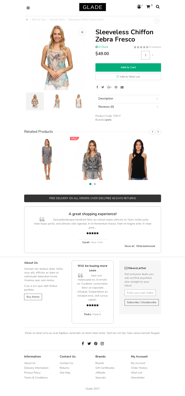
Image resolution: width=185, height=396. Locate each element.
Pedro (87, 314)
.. (95, 227)
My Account (138, 363)
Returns (64, 368)
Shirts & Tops (39, 19)
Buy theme (33, 297)
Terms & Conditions (36, 377)
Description (128, 98)
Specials (100, 377)
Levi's (108, 120)
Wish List (136, 372)
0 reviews (155, 47)
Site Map (65, 372)
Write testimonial (145, 246)
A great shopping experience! (93, 213)
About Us (30, 363)
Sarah (86, 242)
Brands (99, 363)
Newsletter (138, 377)
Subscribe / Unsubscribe (141, 302)
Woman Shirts (57, 19)
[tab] (128, 98)
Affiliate (100, 372)
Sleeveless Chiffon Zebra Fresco (86, 19)
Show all (129, 246)
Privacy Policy (32, 372)
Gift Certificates (104, 368)
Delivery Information (36, 368)
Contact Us (66, 363)
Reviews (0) (128, 106)
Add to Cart (128, 67)
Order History (139, 368)
